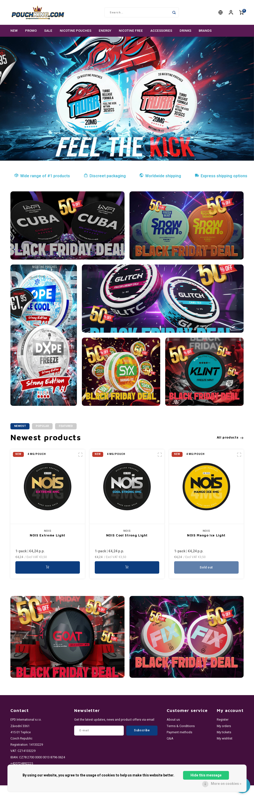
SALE (48, 30)
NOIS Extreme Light (47, 535)
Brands (205, 30)
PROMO (31, 30)
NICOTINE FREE (131, 30)
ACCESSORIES (161, 30)
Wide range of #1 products (42, 176)
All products (230, 437)
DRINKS (185, 30)
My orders (224, 726)
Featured (66, 426)
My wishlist (224, 738)
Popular (42, 426)
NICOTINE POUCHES (75, 30)
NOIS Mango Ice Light (206, 535)
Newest (20, 426)
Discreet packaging (105, 176)
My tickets (224, 732)
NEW (14, 30)
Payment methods (179, 732)
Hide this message (206, 775)
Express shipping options (221, 176)
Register (222, 719)
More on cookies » (226, 783)
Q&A (170, 738)
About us (173, 719)
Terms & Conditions (181, 726)
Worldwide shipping (160, 176)
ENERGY (105, 30)
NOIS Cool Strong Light (127, 535)
